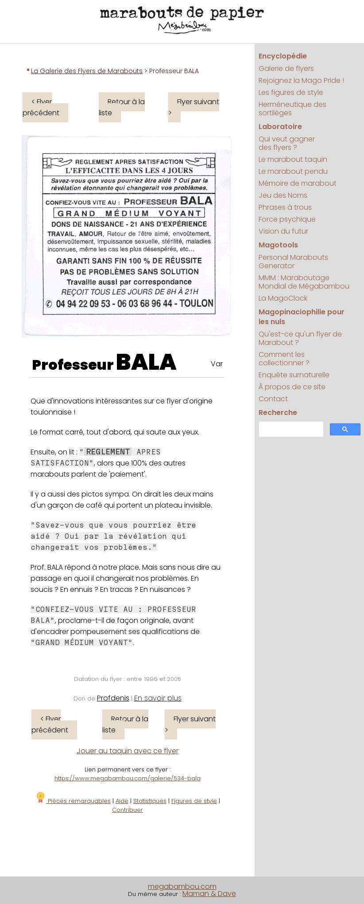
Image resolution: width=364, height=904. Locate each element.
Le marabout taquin (293, 159)
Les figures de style (291, 92)
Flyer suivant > (193, 107)
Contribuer (127, 810)
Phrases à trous (285, 207)
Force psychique (287, 219)
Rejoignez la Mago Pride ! (301, 80)
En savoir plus (158, 698)
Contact (273, 399)
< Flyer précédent (41, 107)
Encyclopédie (283, 56)
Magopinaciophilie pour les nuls (302, 317)
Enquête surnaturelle (294, 375)
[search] (290, 429)
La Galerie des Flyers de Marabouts (87, 71)
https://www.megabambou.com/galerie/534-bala (127, 778)
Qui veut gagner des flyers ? (287, 143)
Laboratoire (280, 126)
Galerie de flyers (286, 68)
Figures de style (194, 801)
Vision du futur (283, 231)
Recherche (278, 412)
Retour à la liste (122, 107)
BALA (146, 362)
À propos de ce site (292, 387)
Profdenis (113, 698)
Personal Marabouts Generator (293, 261)
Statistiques (150, 801)
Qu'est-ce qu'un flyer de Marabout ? (300, 338)
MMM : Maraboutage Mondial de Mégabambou (304, 282)
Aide (122, 801)
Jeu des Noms (283, 195)
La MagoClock (283, 298)
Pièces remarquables (73, 801)
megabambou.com (182, 886)
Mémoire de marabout (298, 183)
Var (217, 364)
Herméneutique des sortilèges (292, 108)
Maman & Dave (209, 893)
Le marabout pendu (293, 171)
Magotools (278, 245)
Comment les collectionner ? (284, 358)
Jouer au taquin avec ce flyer (127, 751)
